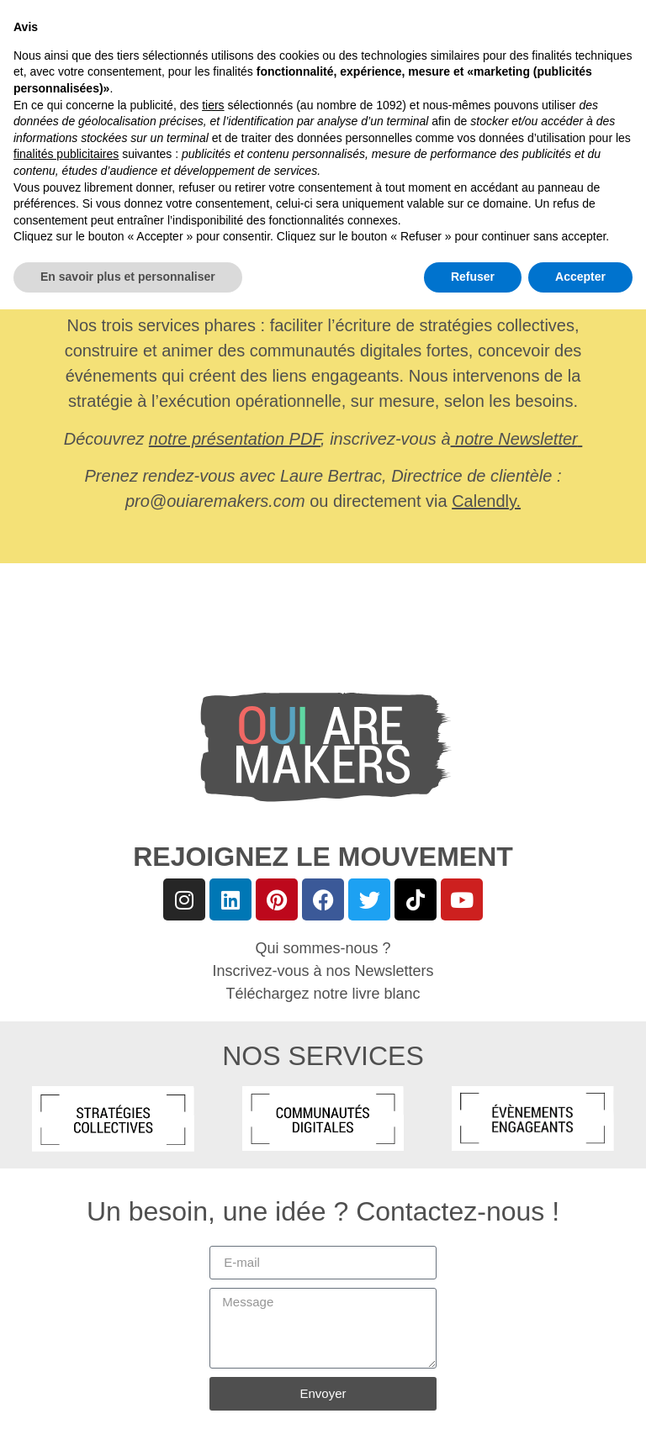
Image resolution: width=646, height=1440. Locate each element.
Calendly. (486, 501)
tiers (213, 1235)
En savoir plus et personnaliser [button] (127, 1407)
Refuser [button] (473, 1407)
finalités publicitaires (66, 1285)
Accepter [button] (580, 1407)
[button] (25, 36)
